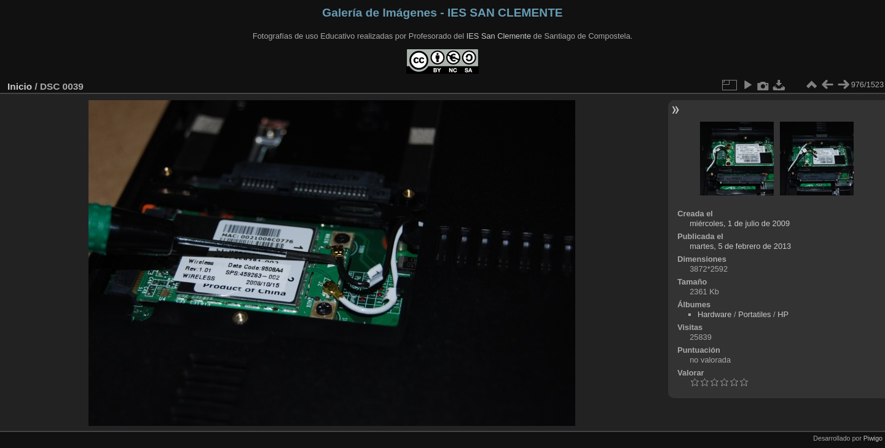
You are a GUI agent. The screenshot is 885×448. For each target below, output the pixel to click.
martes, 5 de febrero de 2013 (740, 246)
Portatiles (754, 314)
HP (783, 314)
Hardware (714, 314)
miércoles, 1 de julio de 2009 (740, 223)
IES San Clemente (498, 36)
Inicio (19, 86)
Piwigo (873, 438)
